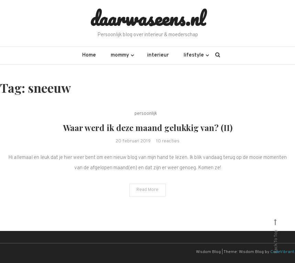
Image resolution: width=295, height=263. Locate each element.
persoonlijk (145, 114)
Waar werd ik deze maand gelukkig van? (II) (147, 127)
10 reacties (167, 141)
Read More (147, 190)
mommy (120, 55)
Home (89, 55)
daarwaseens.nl (147, 18)
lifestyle (194, 55)
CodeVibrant (282, 252)
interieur (158, 55)
